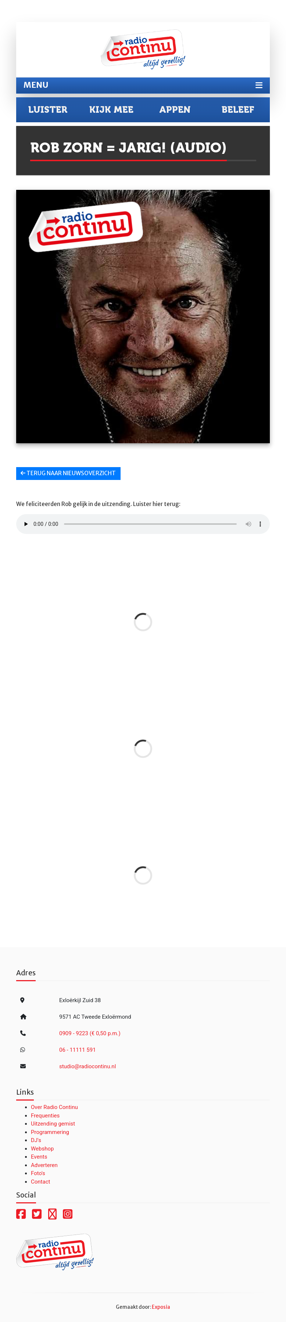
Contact (40, 1181)
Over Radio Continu (54, 1107)
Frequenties (45, 1115)
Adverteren (44, 1165)
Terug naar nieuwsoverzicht (68, 473)
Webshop (42, 1148)
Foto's (38, 1173)
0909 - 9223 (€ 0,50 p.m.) (90, 1033)
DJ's (36, 1140)
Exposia (161, 1307)
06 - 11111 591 (77, 1050)
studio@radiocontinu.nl (87, 1066)
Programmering (50, 1132)
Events (39, 1156)
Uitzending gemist (53, 1123)
